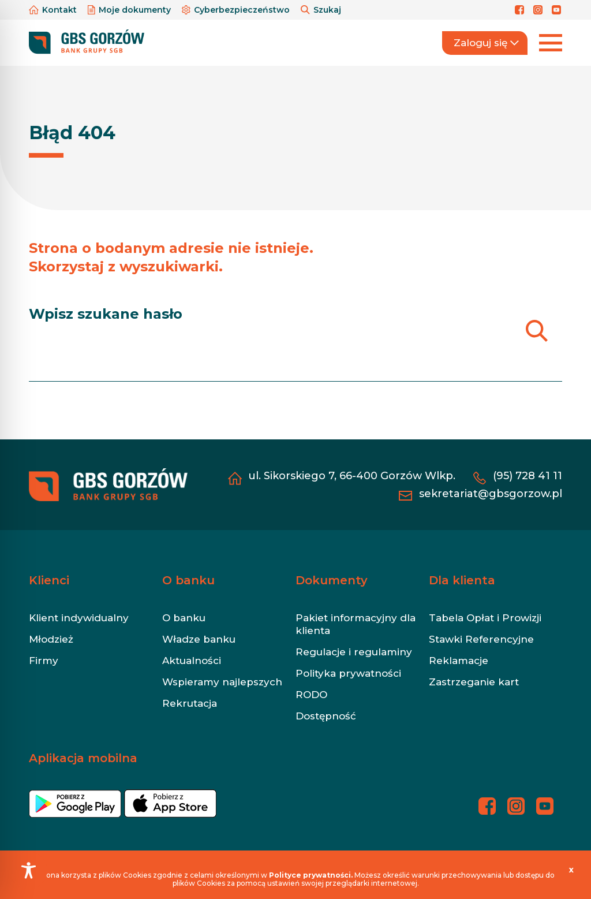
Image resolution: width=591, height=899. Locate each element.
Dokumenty (332, 580)
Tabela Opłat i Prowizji (485, 618)
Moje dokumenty (130, 10)
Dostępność (326, 716)
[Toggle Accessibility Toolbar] (28, 870)
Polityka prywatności (348, 673)
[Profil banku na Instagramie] (539, 10)
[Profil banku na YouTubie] (557, 10)
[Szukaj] (536, 330)
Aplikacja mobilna (83, 758)
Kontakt (54, 10)
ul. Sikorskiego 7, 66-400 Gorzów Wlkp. (351, 475)
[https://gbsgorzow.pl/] (86, 42)
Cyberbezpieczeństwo (237, 10)
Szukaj (321, 10)
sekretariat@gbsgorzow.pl (490, 493)
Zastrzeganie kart (474, 682)
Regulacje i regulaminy (354, 652)
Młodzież (51, 639)
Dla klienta (462, 580)
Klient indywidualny (79, 618)
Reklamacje (458, 660)
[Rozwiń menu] (550, 42)
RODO (311, 694)
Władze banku (198, 639)
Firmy (43, 660)
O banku (188, 580)
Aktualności (191, 660)
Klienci (49, 580)
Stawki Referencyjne (481, 639)
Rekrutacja (189, 703)
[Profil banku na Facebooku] (521, 10)
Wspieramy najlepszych (222, 682)
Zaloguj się (486, 43)
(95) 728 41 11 (527, 475)
